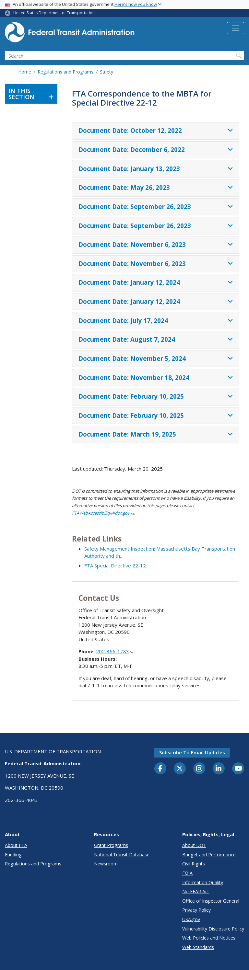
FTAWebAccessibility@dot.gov (103, 513)
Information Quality (202, 882)
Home (24, 72)
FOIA (187, 873)
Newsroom (106, 864)
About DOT (194, 845)
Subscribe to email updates (192, 752)
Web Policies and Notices (208, 938)
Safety (106, 72)
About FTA (16, 845)
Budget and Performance (209, 854)
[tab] (155, 130)
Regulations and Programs (65, 72)
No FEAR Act (195, 891)
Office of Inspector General (210, 901)
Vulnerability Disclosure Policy (213, 929)
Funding (13, 854)
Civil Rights (193, 864)
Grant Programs (111, 845)
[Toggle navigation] (235, 28)
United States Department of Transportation (54, 13)
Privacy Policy (196, 910)
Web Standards (198, 947)
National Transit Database (121, 854)
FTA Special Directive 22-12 (115, 565)
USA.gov (191, 919)
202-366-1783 (114, 651)
